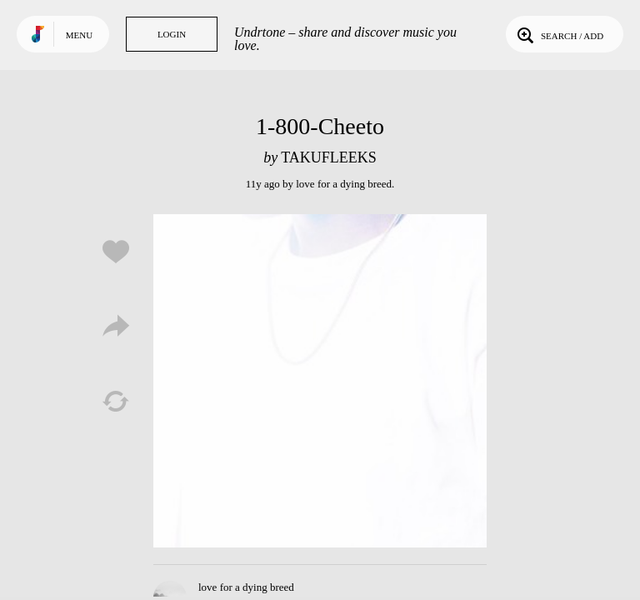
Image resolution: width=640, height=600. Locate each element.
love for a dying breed (344, 184)
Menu (79, 35)
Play (320, 381)
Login (172, 34)
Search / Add (558, 34)
